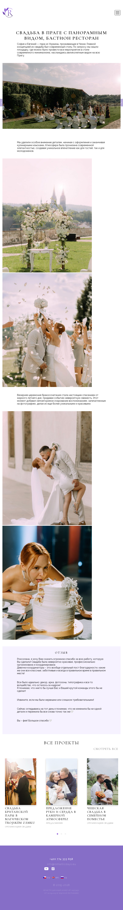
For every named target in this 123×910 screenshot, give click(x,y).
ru (64, 877)
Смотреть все (106, 749)
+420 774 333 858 (61, 859)
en (55, 877)
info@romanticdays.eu (61, 864)
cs (46, 877)
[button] (57, 834)
